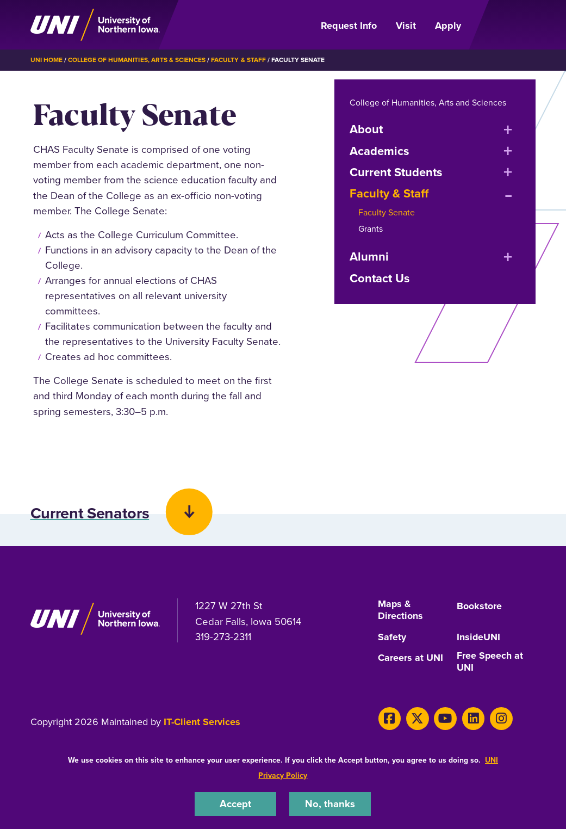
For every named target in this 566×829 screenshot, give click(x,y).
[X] (417, 719)
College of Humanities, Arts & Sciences (137, 60)
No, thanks (330, 803)
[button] (283, 500)
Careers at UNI (410, 658)
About (366, 129)
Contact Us (380, 278)
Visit (406, 25)
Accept (235, 803)
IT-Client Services (202, 722)
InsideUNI (479, 638)
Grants (370, 228)
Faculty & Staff (238, 60)
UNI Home (46, 60)
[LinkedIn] (472, 719)
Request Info (349, 25)
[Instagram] (499, 719)
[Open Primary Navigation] (504, 25)
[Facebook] (389, 719)
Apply (448, 25)
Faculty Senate (386, 212)
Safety (392, 638)
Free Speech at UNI (490, 663)
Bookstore (479, 607)
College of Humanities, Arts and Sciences (428, 102)
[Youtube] (444, 719)
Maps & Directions (400, 611)
